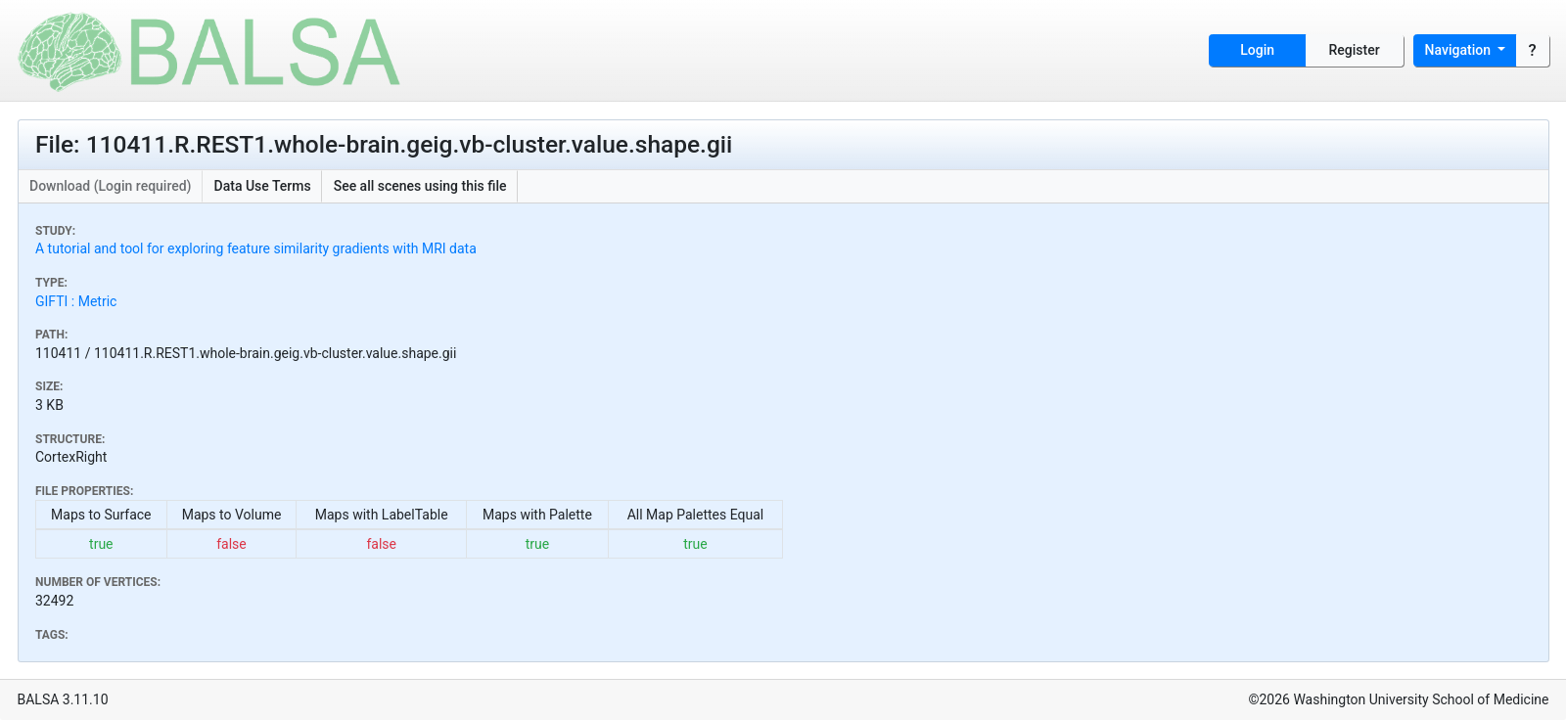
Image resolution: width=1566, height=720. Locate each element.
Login (1257, 50)
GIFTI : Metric (75, 301)
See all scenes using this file (420, 186)
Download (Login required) (110, 186)
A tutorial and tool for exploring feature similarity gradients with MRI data (256, 248)
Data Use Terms (262, 186)
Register (1354, 50)
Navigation (1460, 50)
